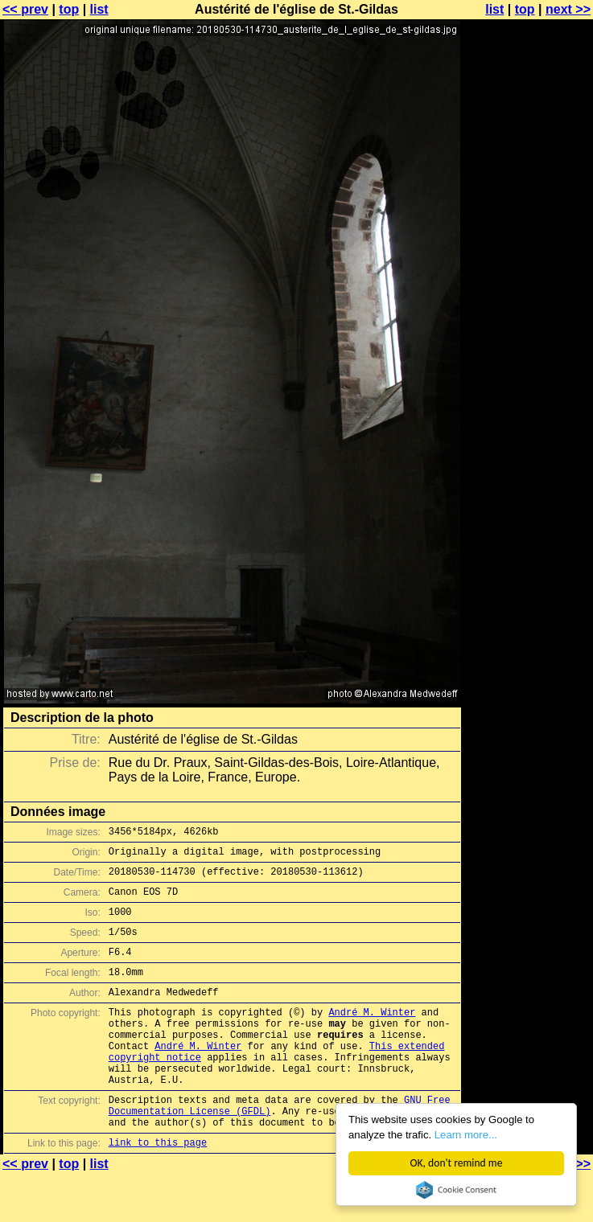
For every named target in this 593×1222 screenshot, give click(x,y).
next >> (568, 9)
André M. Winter (371, 1036)
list (99, 9)
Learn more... (470, 1135)
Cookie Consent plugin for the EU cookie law (456, 1190)
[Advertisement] (527, 398)
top (69, 9)
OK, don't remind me (456, 1163)
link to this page (158, 1190)
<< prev (25, 9)
